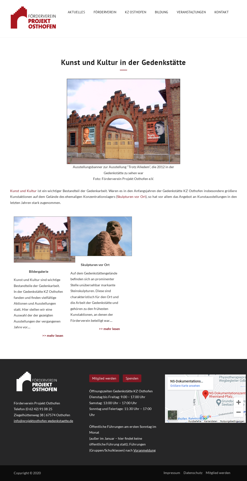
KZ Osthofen (135, 13)
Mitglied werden (104, 378)
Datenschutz (193, 473)
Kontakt (221, 13)
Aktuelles (76, 12)
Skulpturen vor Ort (131, 196)
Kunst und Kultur (23, 191)
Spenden (132, 378)
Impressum (172, 473)
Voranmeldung (144, 450)
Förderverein (105, 13)
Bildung (161, 13)
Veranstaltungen (191, 13)
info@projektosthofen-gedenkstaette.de (43, 421)
